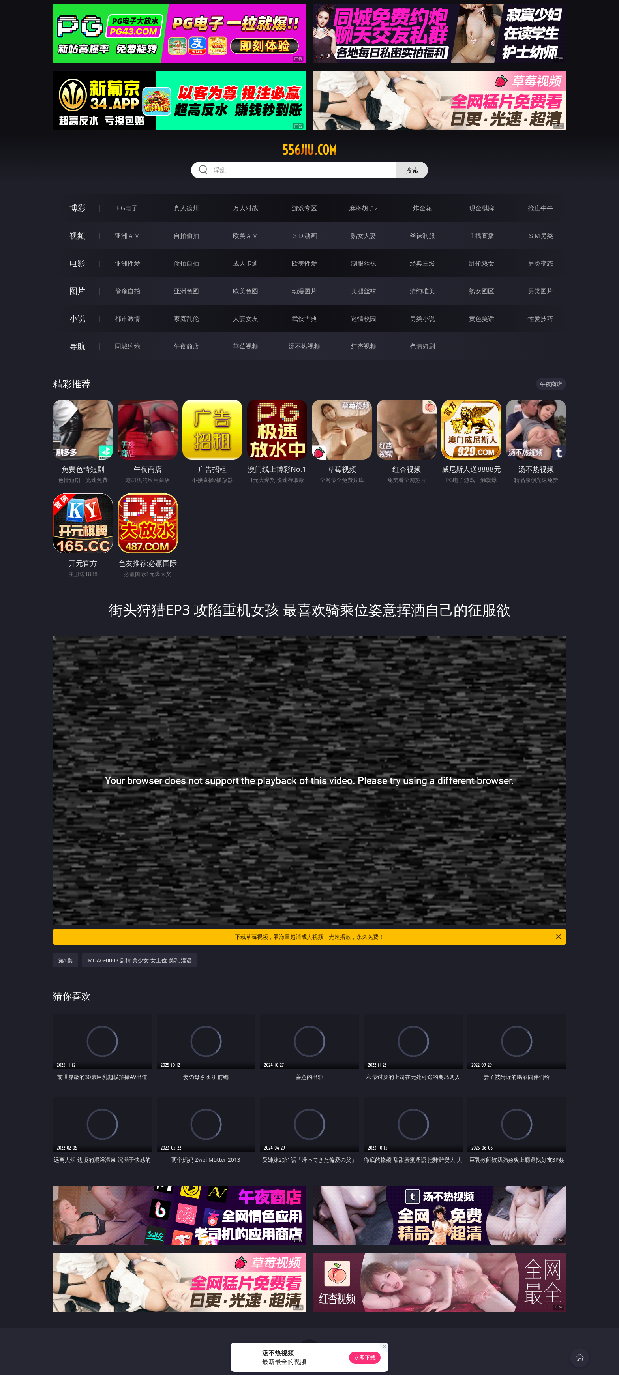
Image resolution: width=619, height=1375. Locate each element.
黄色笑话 (481, 318)
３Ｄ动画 (304, 235)
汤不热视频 (304, 346)
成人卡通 (245, 263)
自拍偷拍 (186, 235)
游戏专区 (304, 208)
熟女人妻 (363, 235)
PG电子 (127, 208)
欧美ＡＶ (245, 235)
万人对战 (245, 208)
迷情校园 (363, 318)
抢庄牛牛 (540, 208)
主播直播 (481, 235)
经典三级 (422, 263)
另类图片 (540, 291)
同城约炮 (127, 346)
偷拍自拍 (186, 263)
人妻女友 (245, 318)
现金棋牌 (481, 208)
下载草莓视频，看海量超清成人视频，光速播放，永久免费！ (398, 937)
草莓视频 (245, 346)
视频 (77, 235)
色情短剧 (422, 346)
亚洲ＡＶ (127, 235)
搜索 (412, 170)
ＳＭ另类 (540, 235)
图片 (77, 290)
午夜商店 (186, 346)
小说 (77, 318)
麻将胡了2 (363, 208)
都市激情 (127, 318)
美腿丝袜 (363, 291)
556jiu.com (309, 150)
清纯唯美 (422, 291)
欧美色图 (245, 291)
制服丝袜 (363, 263)
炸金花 (422, 208)
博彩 (77, 208)
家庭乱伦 (186, 318)
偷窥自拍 (127, 291)
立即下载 (365, 1357)
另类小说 (422, 318)
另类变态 (540, 263)
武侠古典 (304, 318)
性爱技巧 (540, 318)
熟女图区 (481, 291)
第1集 (65, 960)
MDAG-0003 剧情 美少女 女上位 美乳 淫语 (140, 960)
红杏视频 (363, 346)
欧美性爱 (304, 263)
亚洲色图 (186, 291)
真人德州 (186, 208)
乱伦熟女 (481, 263)
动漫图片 (304, 291)
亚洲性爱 (127, 263)
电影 (77, 263)
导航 (77, 346)
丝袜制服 (422, 235)
